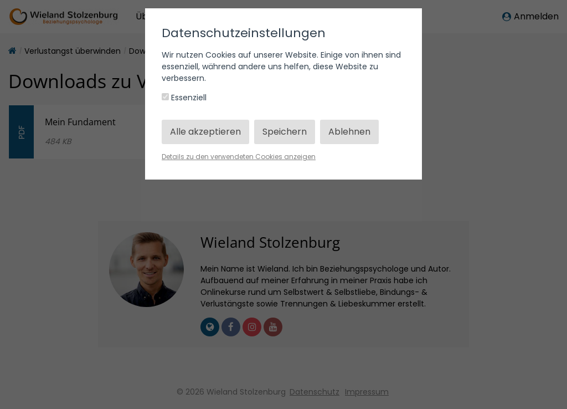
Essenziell (184, 97)
